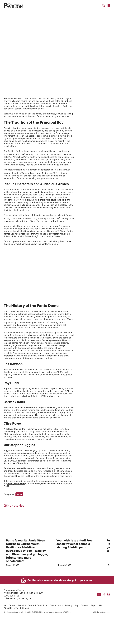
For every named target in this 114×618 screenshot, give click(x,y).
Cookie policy (56, 605)
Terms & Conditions (37, 605)
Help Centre (9, 605)
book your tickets (16, 483)
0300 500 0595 (11, 596)
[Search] (103, 5)
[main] (57, 293)
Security (22, 605)
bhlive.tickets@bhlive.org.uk (17, 598)
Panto (19, 494)
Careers (84, 605)
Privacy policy (71, 605)
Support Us (96, 605)
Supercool (106, 612)
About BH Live (11, 608)
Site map (24, 608)
